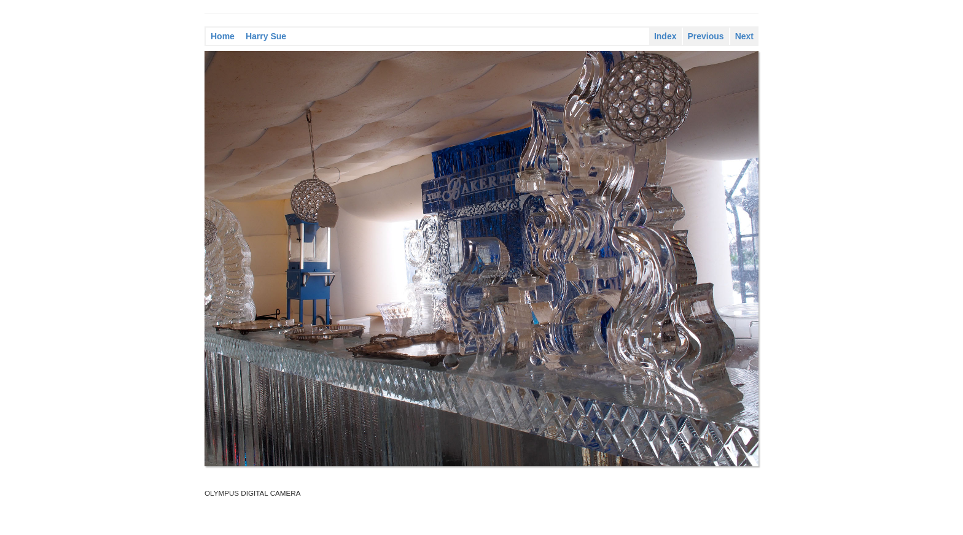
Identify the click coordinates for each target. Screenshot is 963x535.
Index (665, 36)
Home (223, 36)
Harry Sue (266, 36)
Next (744, 36)
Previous (706, 36)
